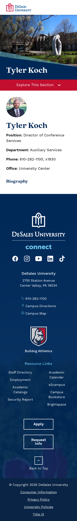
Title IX (38, 514)
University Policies (38, 507)
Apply (38, 424)
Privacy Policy (39, 500)
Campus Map (35, 313)
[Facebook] (15, 259)
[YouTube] (38, 259)
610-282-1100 (36, 299)
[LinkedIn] (50, 259)
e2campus (57, 385)
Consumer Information (38, 492)
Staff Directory (20, 372)
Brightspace (56, 404)
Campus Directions (40, 306)
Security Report (20, 400)
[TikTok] (62, 259)
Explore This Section (38, 85)
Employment (20, 380)
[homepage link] (18, 7)
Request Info (38, 442)
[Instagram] (27, 259)
